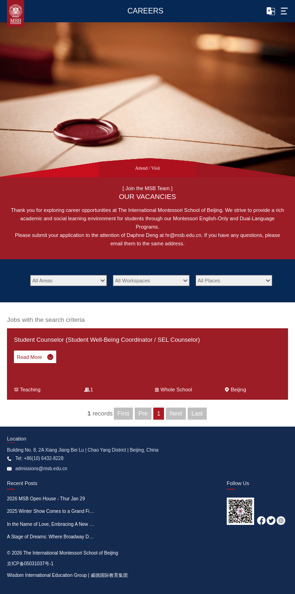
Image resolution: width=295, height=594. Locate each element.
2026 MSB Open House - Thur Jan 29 (46, 498)
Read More (35, 357)
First (123, 413)
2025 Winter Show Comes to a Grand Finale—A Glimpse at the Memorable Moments (94, 511)
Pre (143, 413)
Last (197, 413)
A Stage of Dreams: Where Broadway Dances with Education (70, 536)
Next (176, 413)
